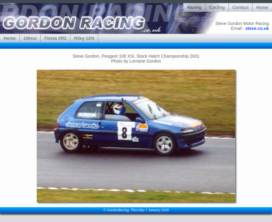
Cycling (217, 7)
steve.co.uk (257, 28)
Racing (194, 7)
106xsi (30, 38)
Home (262, 7)
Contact (240, 7)
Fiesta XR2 (55, 38)
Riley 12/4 (84, 38)
